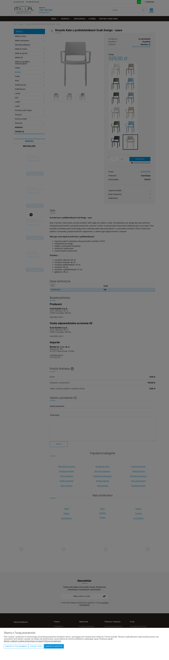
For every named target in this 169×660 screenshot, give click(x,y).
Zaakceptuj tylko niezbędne (16, 646)
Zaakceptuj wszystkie (53, 646)
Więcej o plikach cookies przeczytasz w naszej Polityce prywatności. (32, 641)
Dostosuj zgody (36, 646)
